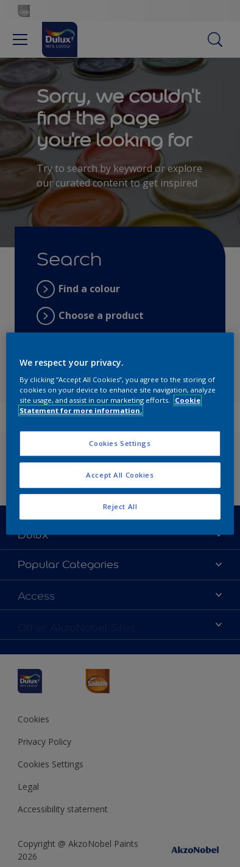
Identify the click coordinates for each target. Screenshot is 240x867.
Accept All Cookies (120, 474)
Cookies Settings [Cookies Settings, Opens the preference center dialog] (119, 443)
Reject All (120, 506)
